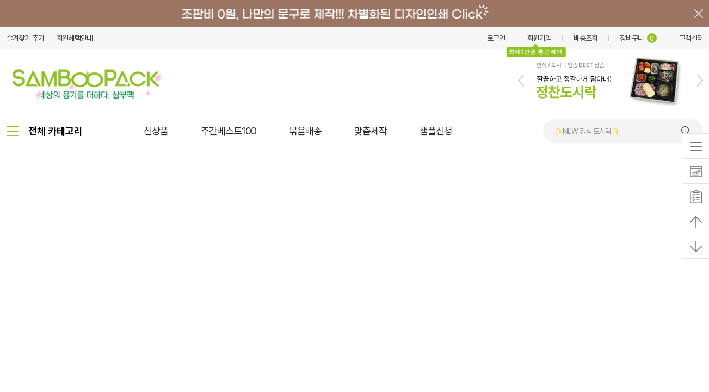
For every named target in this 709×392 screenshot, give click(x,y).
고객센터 (691, 38)
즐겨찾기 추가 (25, 38)
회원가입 (539, 38)
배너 (354, 13)
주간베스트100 (228, 131)
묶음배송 (305, 131)
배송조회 (585, 38)
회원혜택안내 (75, 38)
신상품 (156, 131)
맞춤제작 (370, 131)
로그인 (496, 38)
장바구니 (638, 38)
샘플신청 (436, 131)
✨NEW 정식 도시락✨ (587, 131)
